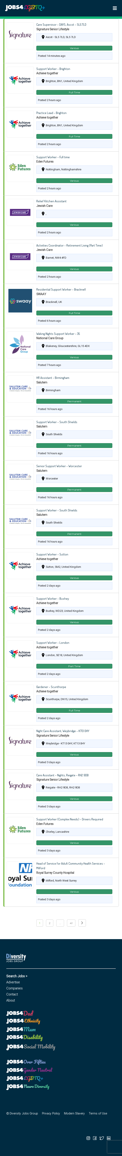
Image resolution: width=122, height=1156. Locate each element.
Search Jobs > (16, 976)
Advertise (13, 982)
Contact (12, 994)
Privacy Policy (51, 1113)
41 (71, 923)
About (10, 1000)
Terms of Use (98, 1113)
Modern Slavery (74, 1113)
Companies (14, 988)
